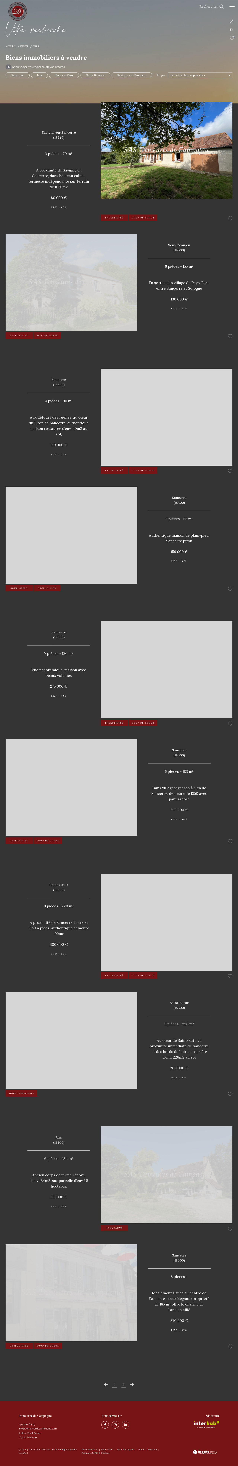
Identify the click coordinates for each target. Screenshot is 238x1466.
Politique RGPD (89, 1452)
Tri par (161, 75)
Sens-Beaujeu (95, 75)
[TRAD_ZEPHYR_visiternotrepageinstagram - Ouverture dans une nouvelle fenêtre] (115, 1425)
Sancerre (17, 75)
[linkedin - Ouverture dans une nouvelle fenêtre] (125, 1425)
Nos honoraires (89, 1449)
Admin (141, 1449)
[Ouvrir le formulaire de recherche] (212, 6)
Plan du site (107, 1449)
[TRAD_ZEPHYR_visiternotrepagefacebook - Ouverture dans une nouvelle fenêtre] (105, 1425)
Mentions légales (126, 1449)
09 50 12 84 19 (27, 1424)
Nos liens (153, 1449)
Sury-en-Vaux (64, 75)
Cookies (105, 1453)
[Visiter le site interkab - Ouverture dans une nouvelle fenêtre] (206, 1424)
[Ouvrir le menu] (232, 6)
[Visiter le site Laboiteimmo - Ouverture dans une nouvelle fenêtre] (205, 1452)
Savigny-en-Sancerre (131, 75)
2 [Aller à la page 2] (123, 1384)
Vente (24, 46)
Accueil (11, 46)
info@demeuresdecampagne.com (38, 1428)
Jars (39, 75)
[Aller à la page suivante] (131, 1384)
